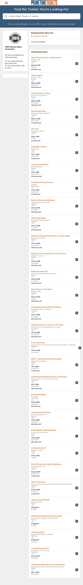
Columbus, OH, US (39, 36)
